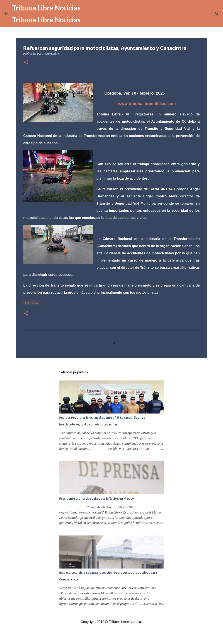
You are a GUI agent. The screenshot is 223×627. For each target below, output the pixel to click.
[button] (26, 62)
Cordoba (31, 303)
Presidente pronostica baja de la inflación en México (96, 498)
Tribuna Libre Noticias (46, 7)
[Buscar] (217, 13)
